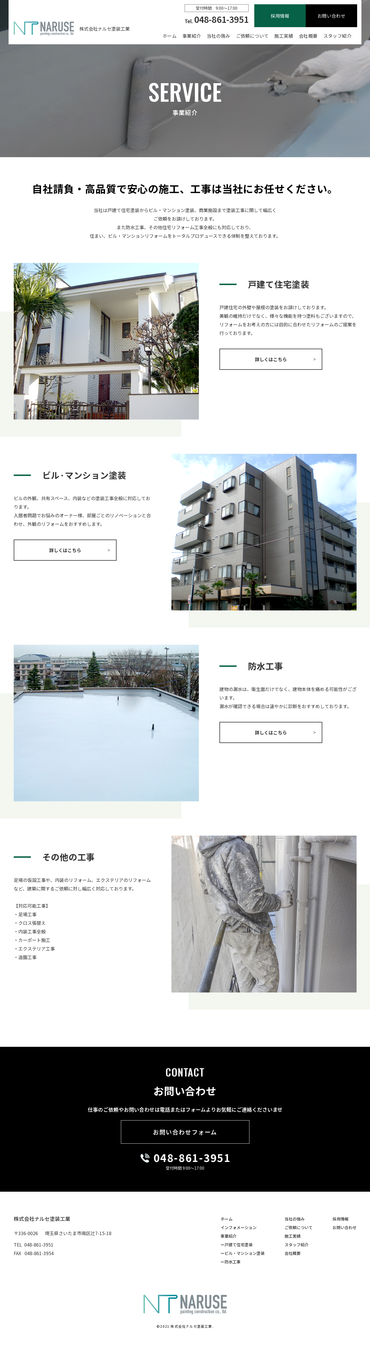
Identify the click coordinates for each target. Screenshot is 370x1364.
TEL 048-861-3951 (33, 1244)
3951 (217, 1157)
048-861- (178, 1157)
